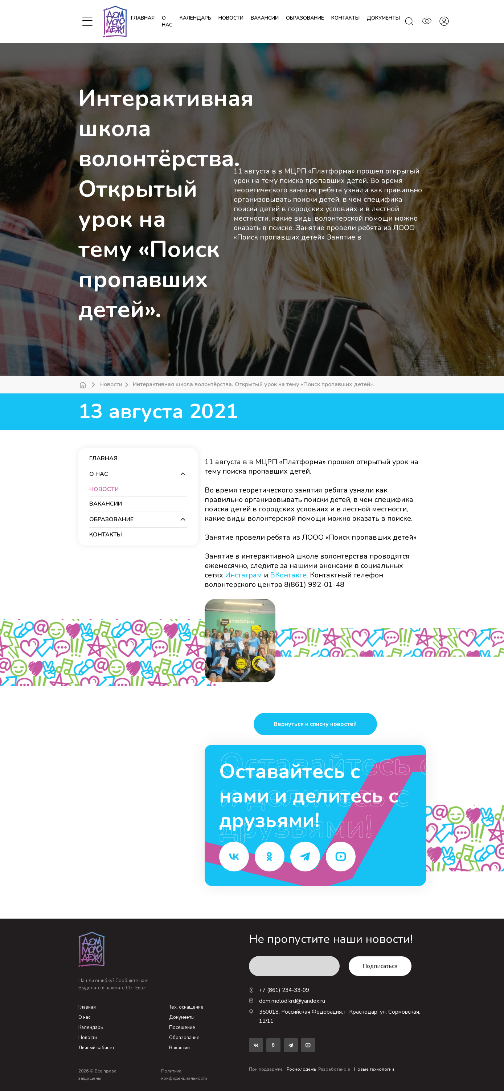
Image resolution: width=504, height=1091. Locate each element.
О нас (167, 21)
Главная (143, 18)
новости (230, 18)
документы (383, 18)
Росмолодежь (301, 1069)
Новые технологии (374, 1069)
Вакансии (179, 1048)
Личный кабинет (96, 1048)
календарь (195, 18)
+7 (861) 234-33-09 (279, 990)
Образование (184, 1037)
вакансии (265, 18)
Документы (181, 1017)
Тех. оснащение (186, 1007)
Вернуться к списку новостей (315, 724)
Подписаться (379, 966)
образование (305, 18)
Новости (110, 384)
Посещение (182, 1027)
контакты (345, 18)
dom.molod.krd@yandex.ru (287, 1001)
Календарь (90, 1027)
